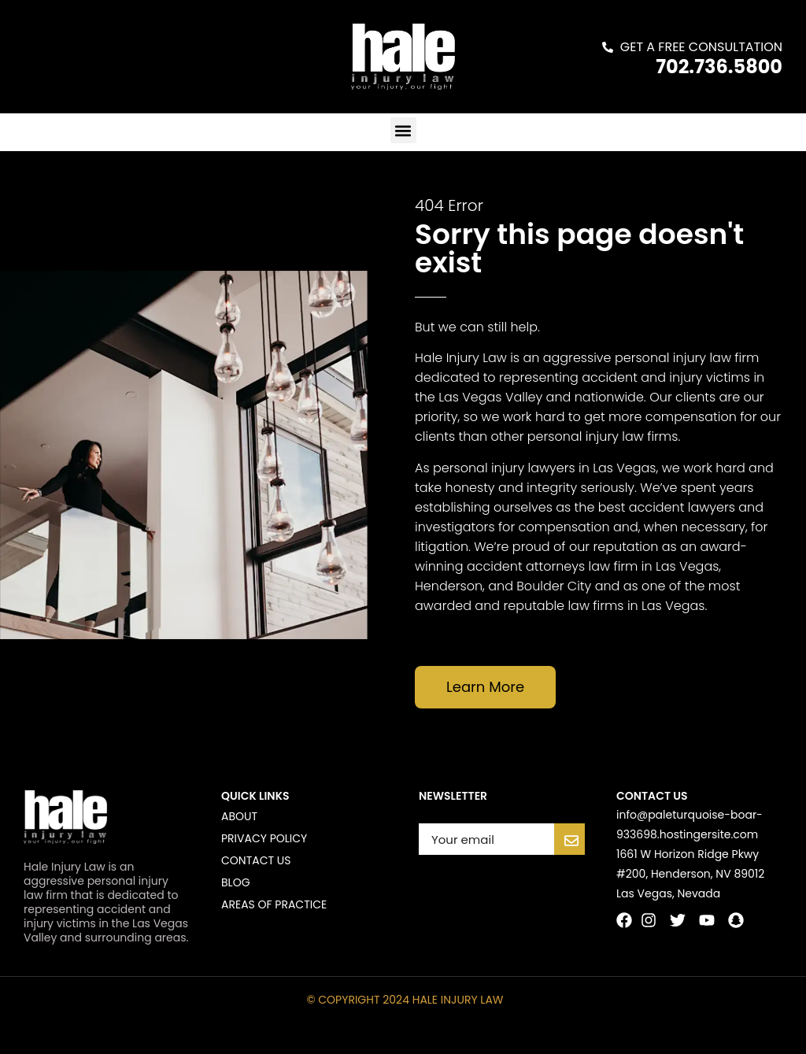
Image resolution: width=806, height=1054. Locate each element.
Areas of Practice (274, 904)
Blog (235, 882)
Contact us (255, 860)
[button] (403, 130)
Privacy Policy (264, 838)
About (239, 816)
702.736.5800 (719, 67)
